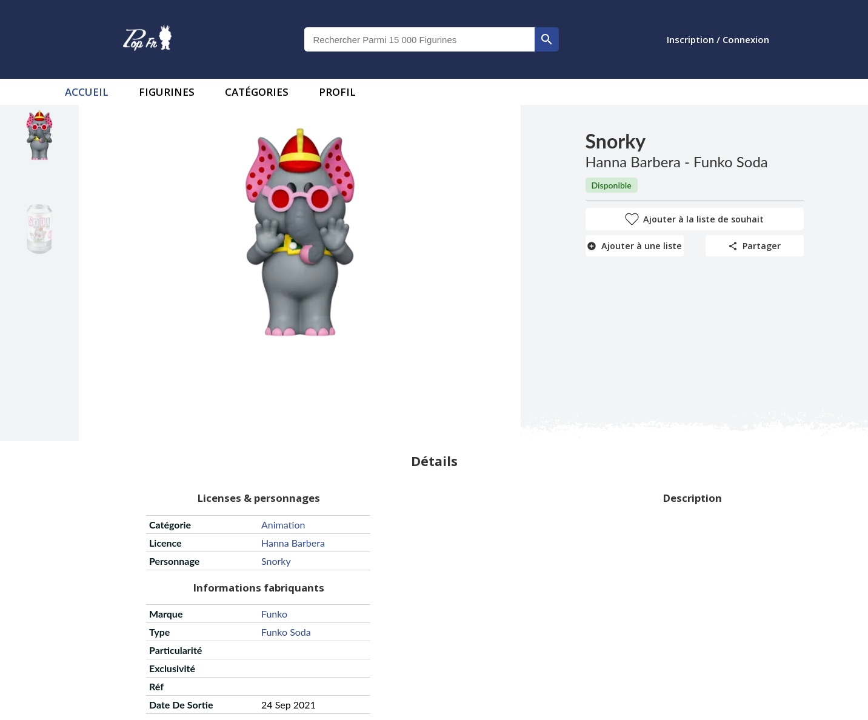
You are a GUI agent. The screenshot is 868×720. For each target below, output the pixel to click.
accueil (87, 92)
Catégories (257, 92)
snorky (276, 561)
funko (274, 613)
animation (283, 524)
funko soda (286, 632)
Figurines (167, 92)
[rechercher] (547, 39)
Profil (337, 92)
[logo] (147, 39)
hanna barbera (293, 542)
